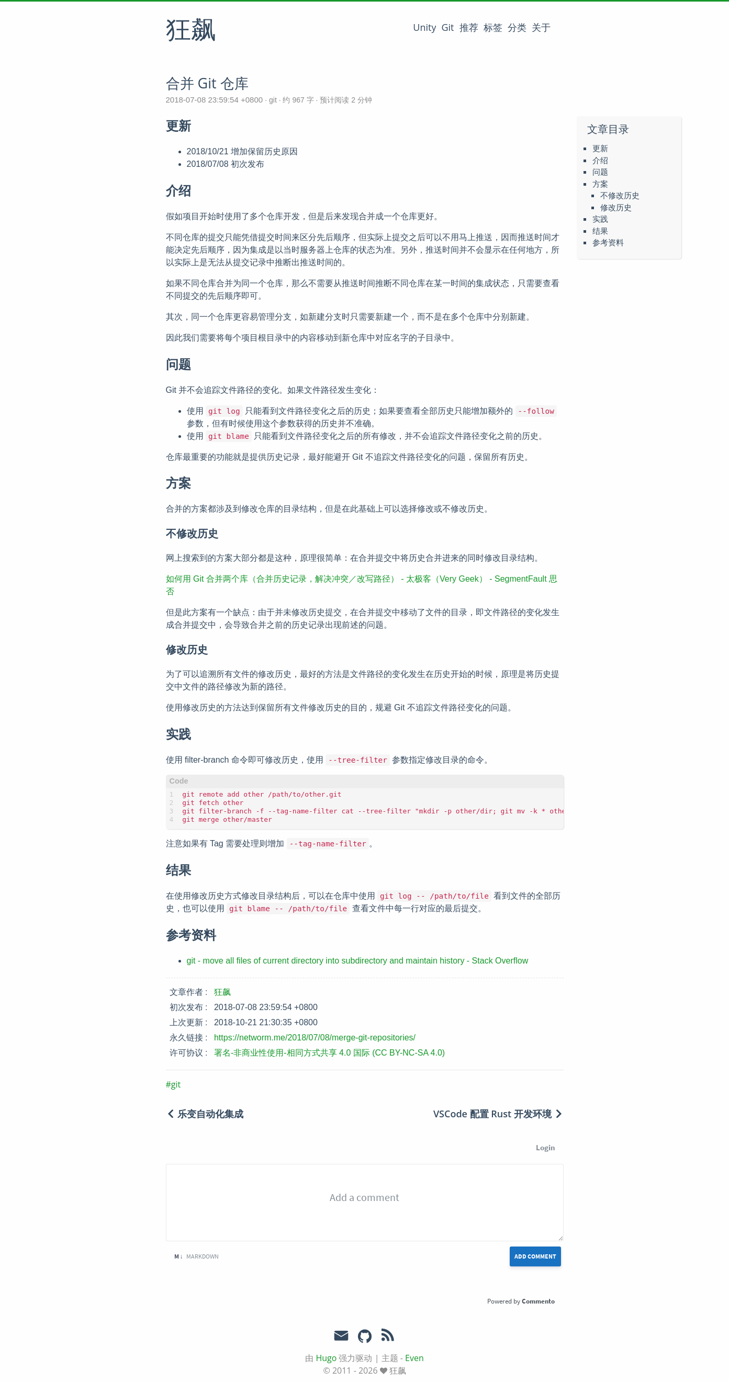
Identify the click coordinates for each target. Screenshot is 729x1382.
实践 (600, 218)
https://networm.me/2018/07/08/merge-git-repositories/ (315, 1037)
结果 (600, 230)
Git (447, 27)
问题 (600, 171)
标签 (493, 27)
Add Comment (535, 1256)
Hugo (326, 1358)
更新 (600, 148)
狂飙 (191, 30)
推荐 (468, 27)
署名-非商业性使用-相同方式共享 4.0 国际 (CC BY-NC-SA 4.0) (329, 1052)
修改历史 (616, 207)
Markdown (196, 1256)
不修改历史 (620, 195)
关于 (541, 27)
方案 (600, 183)
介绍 (600, 160)
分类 (517, 27)
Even (414, 1358)
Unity (424, 27)
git (273, 100)
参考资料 (608, 242)
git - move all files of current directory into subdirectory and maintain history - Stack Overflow (358, 960)
